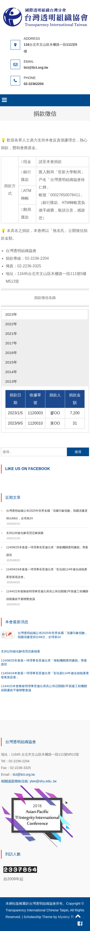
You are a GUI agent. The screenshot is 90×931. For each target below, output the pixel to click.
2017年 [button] (11, 343)
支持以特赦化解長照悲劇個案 (25, 533)
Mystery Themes (70, 917)
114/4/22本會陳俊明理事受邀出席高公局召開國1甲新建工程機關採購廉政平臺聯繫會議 (47, 595)
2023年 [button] (11, 314)
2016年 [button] (11, 353)
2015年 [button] (11, 362)
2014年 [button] (11, 372)
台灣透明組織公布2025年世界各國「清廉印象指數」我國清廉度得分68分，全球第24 (47, 514)
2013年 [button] (11, 381)
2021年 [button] (11, 333)
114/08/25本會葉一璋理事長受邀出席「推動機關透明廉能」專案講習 (47, 551)
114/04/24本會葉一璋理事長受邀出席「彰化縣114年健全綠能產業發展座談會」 (46, 573)
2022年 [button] (11, 324)
